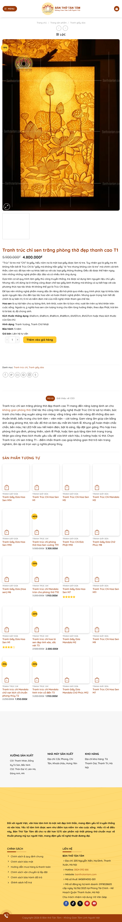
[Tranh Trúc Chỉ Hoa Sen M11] (106, 569)
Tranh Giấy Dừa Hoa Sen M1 (13, 641)
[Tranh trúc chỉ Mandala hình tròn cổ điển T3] (45, 669)
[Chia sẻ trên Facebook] (5, 375)
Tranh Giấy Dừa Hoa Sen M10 (13, 543)
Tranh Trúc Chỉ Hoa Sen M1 (45, 498)
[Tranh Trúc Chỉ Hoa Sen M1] (45, 477)
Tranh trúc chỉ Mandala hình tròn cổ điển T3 (45, 691)
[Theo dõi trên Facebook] (66, 903)
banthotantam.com (86, 874)
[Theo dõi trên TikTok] (73, 903)
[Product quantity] (12, 339)
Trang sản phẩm (58, 22)
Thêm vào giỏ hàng (40, 339)
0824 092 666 (81, 869)
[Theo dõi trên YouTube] (94, 903)
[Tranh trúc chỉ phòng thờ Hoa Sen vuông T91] (45, 522)
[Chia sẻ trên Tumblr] (35, 375)
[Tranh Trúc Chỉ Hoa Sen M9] (106, 619)
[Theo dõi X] (80, 903)
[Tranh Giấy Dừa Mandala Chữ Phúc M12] (76, 669)
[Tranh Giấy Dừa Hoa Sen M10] (15, 522)
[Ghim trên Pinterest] (23, 375)
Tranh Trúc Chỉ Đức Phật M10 (73, 543)
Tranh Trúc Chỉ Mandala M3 (106, 498)
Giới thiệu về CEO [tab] (66, 398)
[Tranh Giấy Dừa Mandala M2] (76, 619)
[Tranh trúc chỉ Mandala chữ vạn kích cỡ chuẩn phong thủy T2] (15, 669)
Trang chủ (42, 22)
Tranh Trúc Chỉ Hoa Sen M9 (106, 641)
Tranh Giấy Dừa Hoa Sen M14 (13, 498)
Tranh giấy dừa (77, 22)
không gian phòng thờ (16, 410)
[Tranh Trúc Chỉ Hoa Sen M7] (106, 669)
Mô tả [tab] (50, 398)
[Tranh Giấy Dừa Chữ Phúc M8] (106, 522)
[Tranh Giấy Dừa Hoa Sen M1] (15, 619)
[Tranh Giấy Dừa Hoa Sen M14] (15, 477)
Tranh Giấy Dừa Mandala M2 (71, 641)
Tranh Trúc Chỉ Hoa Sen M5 (76, 498)
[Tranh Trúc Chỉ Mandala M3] (106, 477)
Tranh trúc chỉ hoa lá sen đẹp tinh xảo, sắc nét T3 (44, 642)
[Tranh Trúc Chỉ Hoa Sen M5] (76, 477)
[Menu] (10, 8)
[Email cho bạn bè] (17, 375)
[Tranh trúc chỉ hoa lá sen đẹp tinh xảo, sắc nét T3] (45, 619)
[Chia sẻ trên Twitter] (11, 375)
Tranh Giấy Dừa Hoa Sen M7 (74, 590)
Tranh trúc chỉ (21, 367)
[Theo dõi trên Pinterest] (87, 903)
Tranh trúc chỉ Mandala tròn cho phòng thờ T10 (45, 590)
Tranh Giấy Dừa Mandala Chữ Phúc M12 (75, 691)
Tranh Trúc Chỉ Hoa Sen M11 (106, 590)
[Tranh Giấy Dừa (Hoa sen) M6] (15, 569)
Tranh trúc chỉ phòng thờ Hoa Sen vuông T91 (45, 543)
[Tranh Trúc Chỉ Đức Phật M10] (76, 522)
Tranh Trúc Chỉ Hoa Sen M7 (106, 691)
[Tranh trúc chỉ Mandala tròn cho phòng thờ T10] (45, 569)
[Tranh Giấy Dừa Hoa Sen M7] (76, 569)
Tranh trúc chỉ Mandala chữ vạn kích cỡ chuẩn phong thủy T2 (15, 692)
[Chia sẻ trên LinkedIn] (29, 375)
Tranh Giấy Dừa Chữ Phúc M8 (104, 543)
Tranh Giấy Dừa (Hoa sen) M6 (14, 590)
